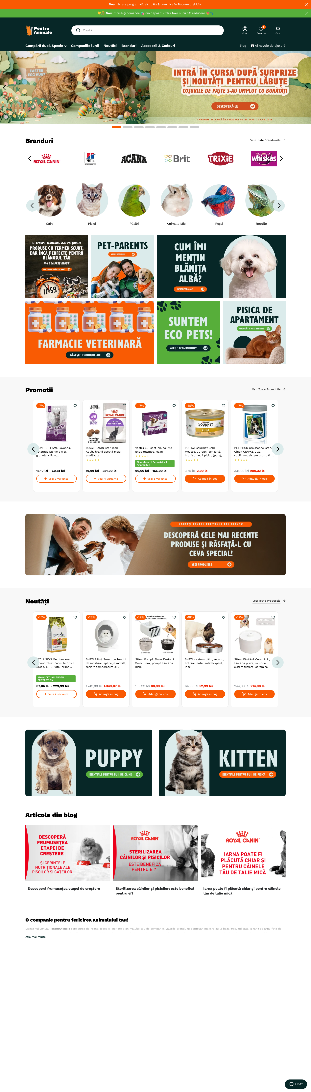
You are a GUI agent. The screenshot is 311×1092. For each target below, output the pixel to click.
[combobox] (147, 30)
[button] (116, 127)
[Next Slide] (306, 87)
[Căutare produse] (79, 30)
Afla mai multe (35, 936)
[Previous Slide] (4, 87)
